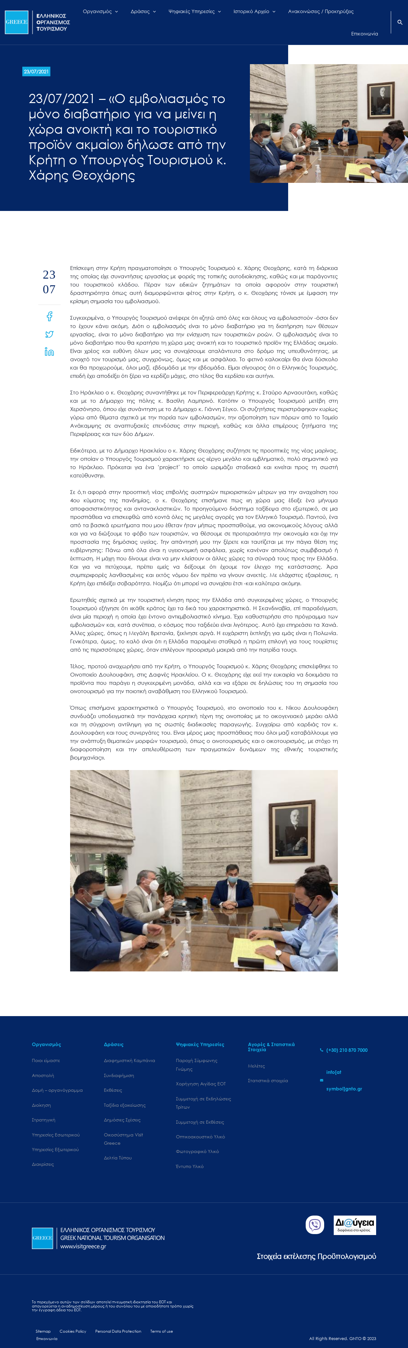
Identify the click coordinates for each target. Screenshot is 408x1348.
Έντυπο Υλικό (190, 1159)
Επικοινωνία (182, 1325)
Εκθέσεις (113, 1080)
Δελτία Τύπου (118, 1150)
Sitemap (40, 1325)
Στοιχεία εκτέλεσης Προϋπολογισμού (307, 1249)
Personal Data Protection (111, 1325)
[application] (131, 16)
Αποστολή (43, 1065)
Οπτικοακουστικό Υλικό (200, 1128)
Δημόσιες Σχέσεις (122, 1110)
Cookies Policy (67, 1325)
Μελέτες (256, 1055)
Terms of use (153, 1325)
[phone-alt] (344, 1038)
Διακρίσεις (43, 1156)
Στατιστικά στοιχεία (268, 1070)
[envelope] (348, 1069)
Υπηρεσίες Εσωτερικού (56, 1126)
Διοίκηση (41, 1095)
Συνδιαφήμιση (119, 1065)
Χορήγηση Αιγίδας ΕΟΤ (201, 1073)
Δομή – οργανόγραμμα (57, 1080)
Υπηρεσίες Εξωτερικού (55, 1141)
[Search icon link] (400, 17)
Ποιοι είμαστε (46, 1049)
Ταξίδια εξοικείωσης (125, 1095)
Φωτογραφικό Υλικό (197, 1144)
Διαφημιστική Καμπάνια (129, 1049)
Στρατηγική (43, 1110)
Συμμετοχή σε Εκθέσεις (200, 1113)
